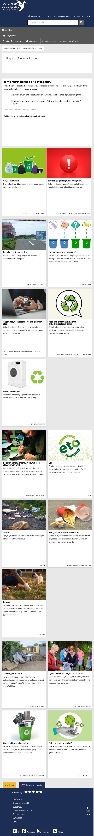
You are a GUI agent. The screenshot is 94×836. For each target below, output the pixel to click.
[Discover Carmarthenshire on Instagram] (43, 831)
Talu (6, 41)
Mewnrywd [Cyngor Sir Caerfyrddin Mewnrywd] (17, 806)
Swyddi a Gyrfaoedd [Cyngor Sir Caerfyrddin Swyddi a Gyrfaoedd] (21, 803)
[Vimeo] (58, 831)
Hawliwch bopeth (50, 41)
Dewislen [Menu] (7, 30)
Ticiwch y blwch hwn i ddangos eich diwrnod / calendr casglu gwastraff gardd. (46, 94)
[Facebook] (28, 831)
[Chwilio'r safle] (53, 22)
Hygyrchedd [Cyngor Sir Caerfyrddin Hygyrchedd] (17, 818)
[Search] (81, 22)
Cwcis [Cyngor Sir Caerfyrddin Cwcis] (15, 821)
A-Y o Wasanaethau (82, 17)
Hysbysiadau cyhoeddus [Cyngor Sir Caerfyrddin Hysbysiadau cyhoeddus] (22, 810)
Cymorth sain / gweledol (58, 16)
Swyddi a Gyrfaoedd (69, 41)
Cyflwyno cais (17, 41)
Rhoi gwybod (33, 41)
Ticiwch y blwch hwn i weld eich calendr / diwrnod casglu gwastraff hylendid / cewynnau (46, 102)
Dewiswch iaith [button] (36, 16)
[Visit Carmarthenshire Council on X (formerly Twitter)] (16, 831)
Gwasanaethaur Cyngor (12, 48)
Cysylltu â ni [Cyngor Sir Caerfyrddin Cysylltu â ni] (17, 799)
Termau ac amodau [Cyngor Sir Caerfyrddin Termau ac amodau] (21, 814)
